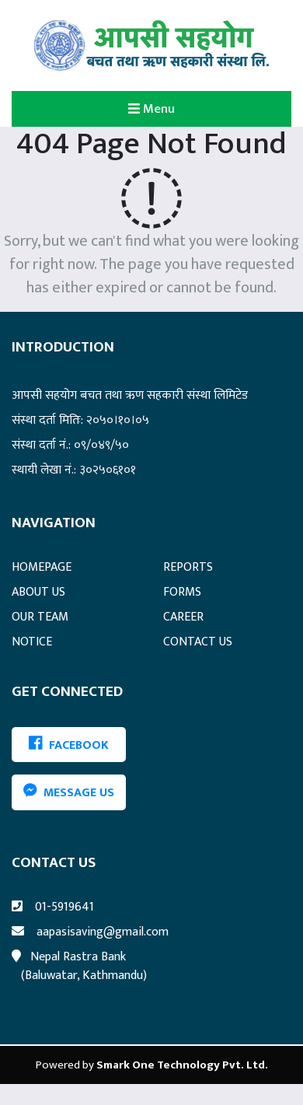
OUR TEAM (40, 617)
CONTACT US (197, 641)
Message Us (68, 792)
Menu (176, 108)
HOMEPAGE (41, 567)
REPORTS (188, 567)
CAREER (183, 617)
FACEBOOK (69, 744)
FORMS (182, 592)
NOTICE (32, 641)
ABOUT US (38, 592)
